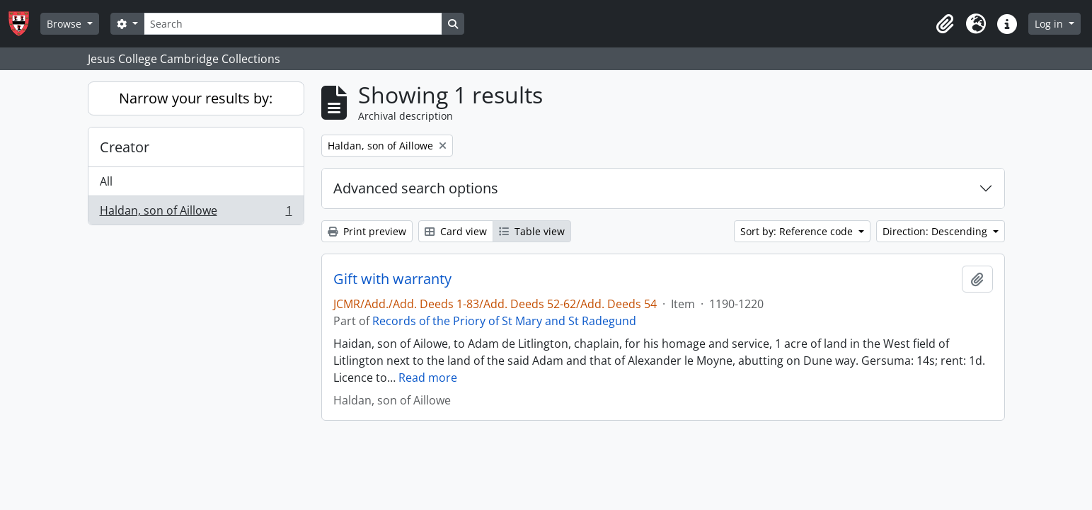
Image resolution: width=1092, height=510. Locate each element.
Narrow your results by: (195, 98)
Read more (427, 377)
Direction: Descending (936, 231)
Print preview (367, 231)
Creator (124, 147)
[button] (944, 24)
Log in (1050, 23)
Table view (532, 231)
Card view (456, 231)
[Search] (293, 24)
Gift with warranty (392, 279)
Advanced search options (415, 188)
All (106, 181)
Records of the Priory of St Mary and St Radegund (504, 321)
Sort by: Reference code (798, 231)
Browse (65, 23)
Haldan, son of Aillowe (195, 213)
